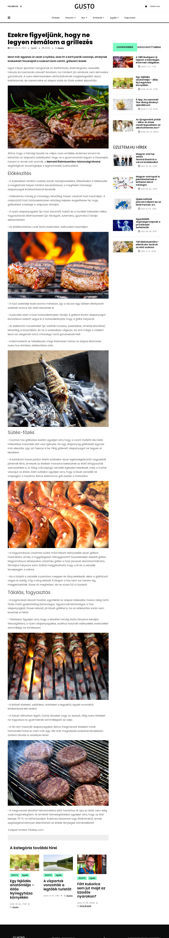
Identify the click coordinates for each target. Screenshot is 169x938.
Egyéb (113, 17)
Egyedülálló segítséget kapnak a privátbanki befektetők (148, 223)
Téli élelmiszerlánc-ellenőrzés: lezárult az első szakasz (147, 244)
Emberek (97, 17)
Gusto (61, 48)
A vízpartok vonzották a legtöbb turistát (57, 885)
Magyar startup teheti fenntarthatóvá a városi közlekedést (147, 158)
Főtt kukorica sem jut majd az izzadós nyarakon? (91, 890)
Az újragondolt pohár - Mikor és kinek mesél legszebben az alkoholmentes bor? (148, 123)
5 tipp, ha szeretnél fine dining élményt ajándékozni (147, 102)
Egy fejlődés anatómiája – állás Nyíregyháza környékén (147, 81)
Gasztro (69, 17)
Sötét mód (155, 6)
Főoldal (55, 17)
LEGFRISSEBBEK (125, 47)
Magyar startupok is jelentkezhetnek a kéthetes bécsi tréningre (148, 181)
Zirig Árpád (85, 906)
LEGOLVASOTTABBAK (149, 47)
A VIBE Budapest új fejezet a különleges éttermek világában (147, 60)
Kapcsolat (130, 17)
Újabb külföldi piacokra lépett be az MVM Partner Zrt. (148, 202)
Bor (83, 17)
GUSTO (14, 875)
